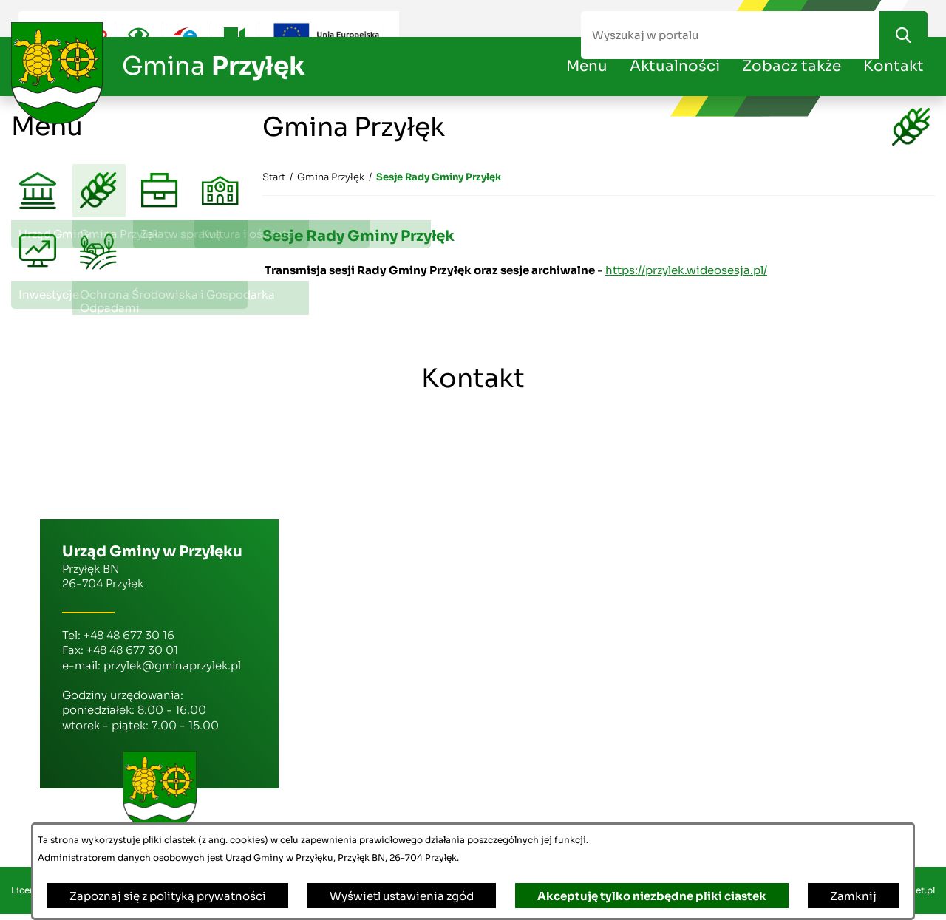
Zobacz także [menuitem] (791, 66)
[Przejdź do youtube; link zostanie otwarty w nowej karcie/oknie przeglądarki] (235, 35)
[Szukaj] (903, 35)
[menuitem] (38, 192)
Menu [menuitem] (587, 66)
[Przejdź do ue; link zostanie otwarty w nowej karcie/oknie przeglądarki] (329, 35)
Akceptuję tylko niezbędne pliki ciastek (651, 896)
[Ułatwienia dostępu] (139, 35)
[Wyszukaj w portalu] (730, 35)
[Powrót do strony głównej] (273, 177)
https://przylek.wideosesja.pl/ (686, 270)
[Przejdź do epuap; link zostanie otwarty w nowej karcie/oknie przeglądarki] (187, 35)
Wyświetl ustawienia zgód (402, 896)
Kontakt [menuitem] (893, 66)
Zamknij (853, 896)
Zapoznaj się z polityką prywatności (167, 896)
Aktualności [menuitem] (675, 66)
